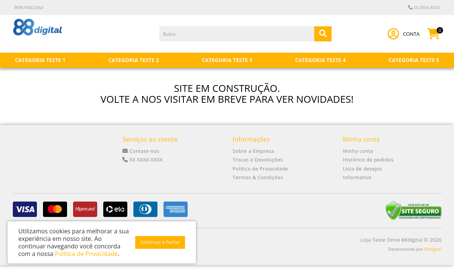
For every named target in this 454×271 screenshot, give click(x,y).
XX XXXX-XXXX (424, 7)
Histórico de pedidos (368, 159)
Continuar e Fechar (160, 242)
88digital (433, 249)
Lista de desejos (362, 168)
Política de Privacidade (260, 168)
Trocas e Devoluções (258, 159)
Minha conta (358, 151)
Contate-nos (140, 151)
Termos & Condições (258, 177)
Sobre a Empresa (253, 151)
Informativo (357, 177)
